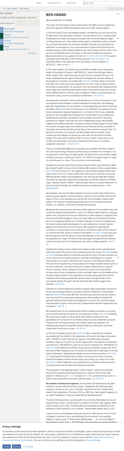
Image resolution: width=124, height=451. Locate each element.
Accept (7, 446)
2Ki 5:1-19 (90, 244)
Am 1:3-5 (73, 378)
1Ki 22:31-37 (60, 235)
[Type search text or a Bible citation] (99, 3)
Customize (28, 446)
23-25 (85, 356)
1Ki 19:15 (107, 314)
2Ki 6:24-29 (66, 294)
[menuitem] (3, 3)
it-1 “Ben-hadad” (9, 8)
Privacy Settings (93, 440)
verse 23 (61, 255)
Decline (16, 446)
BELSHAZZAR (83, 188)
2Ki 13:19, (78, 356)
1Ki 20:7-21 (110, 95)
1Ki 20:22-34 (106, 144)
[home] (3, 3)
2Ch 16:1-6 (61, 58)
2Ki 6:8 (108, 252)
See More (36, 53)
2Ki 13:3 (84, 333)
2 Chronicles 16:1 (64, 61)
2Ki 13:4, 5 (70, 347)
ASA (82, 64)
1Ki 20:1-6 (90, 81)
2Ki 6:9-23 (73, 284)
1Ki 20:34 (67, 171)
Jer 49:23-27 (102, 381)
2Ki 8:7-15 (88, 328)
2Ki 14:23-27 (91, 362)
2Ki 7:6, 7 (84, 306)
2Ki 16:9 (89, 378)
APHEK (77, 109)
